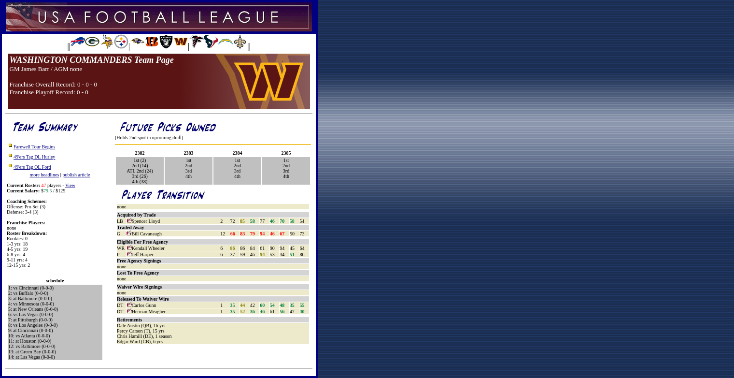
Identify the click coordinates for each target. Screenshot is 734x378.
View (70, 185)
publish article (76, 174)
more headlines (44, 174)
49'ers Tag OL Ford (32, 167)
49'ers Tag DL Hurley (34, 157)
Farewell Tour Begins (34, 146)
